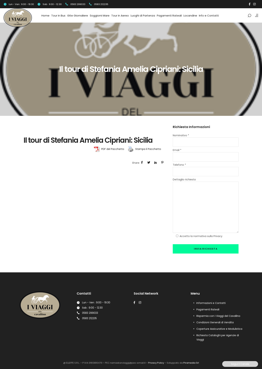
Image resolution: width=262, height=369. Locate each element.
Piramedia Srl (191, 363)
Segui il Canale (240, 364)
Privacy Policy (156, 363)
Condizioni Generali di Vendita (215, 322)
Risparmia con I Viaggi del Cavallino (218, 316)
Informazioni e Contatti (211, 303)
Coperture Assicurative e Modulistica (219, 329)
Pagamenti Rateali (207, 309)
